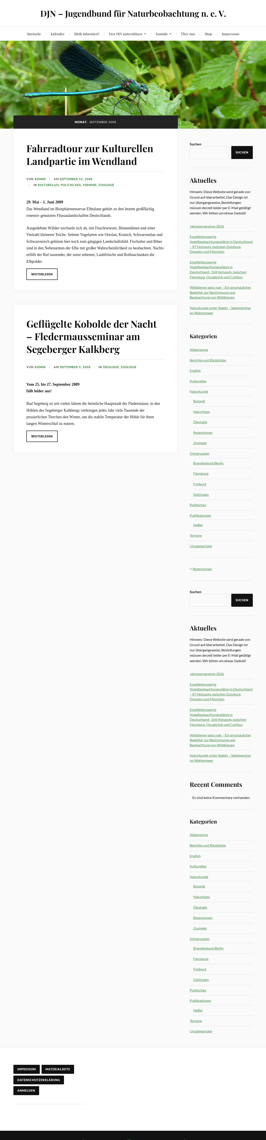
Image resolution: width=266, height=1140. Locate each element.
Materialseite (58, 1069)
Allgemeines (199, 349)
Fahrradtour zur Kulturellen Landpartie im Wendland (89, 154)
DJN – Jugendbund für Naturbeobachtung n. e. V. (133, 13)
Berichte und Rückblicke (208, 360)
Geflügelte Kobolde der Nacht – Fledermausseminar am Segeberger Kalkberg (91, 336)
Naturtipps (201, 411)
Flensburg (200, 473)
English (195, 370)
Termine (90, 185)
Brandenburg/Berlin (208, 463)
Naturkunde (199, 391)
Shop (208, 33)
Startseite (34, 33)
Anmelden (26, 1090)
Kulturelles (48, 185)
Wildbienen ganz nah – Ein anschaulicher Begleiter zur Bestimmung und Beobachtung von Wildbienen (220, 292)
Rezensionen (203, 432)
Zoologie (106, 185)
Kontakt (162, 33)
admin (40, 179)
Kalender (58, 33)
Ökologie (111, 367)
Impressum (230, 33)
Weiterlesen (42, 274)
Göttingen (201, 494)
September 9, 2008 (75, 367)
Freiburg (199, 484)
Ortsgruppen (200, 453)
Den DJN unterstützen (125, 33)
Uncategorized (201, 546)
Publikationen (200, 515)
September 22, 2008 (76, 179)
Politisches (71, 185)
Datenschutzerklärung (38, 1080)
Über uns (188, 33)
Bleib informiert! (86, 33)
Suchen (195, 144)
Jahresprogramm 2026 (207, 226)
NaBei (197, 525)
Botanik (199, 401)
